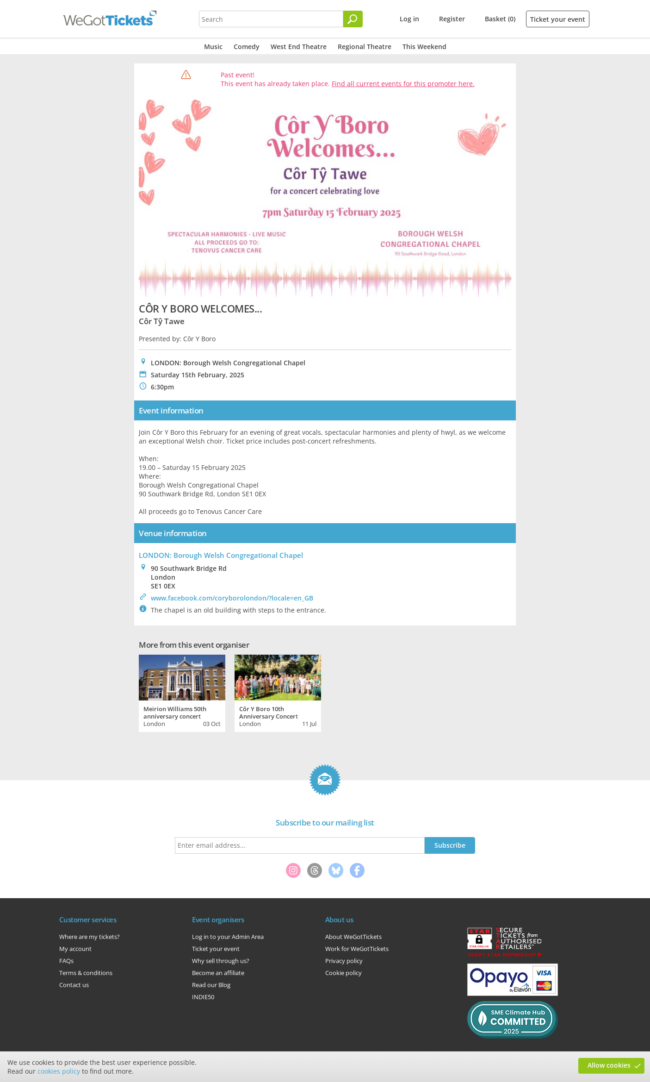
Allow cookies (609, 1065)
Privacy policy (344, 961)
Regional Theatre (364, 46)
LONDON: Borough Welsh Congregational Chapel (221, 555)
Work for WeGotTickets (357, 948)
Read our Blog (211, 985)
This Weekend (424, 46)
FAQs (66, 961)
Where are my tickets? (89, 936)
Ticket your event (557, 19)
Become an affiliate (218, 973)
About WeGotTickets (353, 936)
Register (452, 18)
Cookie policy (343, 973)
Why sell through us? (220, 961)
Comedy (247, 46)
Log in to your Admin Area (228, 936)
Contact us (74, 985)
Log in (409, 18)
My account (75, 948)
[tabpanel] (182, 692)
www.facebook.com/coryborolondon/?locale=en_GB (232, 598)
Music (213, 46)
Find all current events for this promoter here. (403, 83)
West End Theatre (299, 46)
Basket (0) (500, 18)
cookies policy (58, 1071)
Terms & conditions (85, 973)
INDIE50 (203, 997)
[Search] (353, 19)
